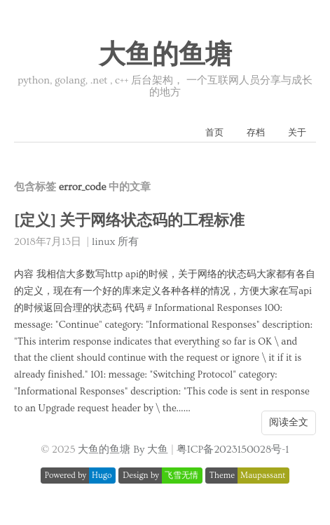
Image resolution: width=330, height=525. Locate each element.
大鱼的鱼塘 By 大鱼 (123, 450)
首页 (214, 133)
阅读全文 (288, 422)
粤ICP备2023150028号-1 (233, 450)
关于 (297, 133)
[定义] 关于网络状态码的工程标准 (129, 221)
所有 (128, 242)
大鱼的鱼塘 (165, 55)
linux (104, 242)
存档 (256, 133)
